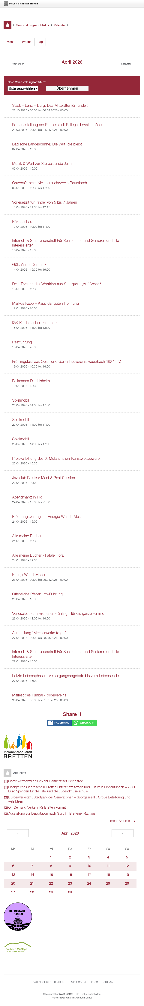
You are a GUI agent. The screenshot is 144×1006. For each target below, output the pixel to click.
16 (70, 875)
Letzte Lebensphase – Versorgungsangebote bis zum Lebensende (65, 676)
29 (51, 892)
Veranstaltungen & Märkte (32, 25)
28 (32, 892)
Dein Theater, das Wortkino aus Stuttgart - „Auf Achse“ (56, 284)
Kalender (59, 25)
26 (127, 883)
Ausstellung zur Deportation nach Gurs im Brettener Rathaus (52, 813)
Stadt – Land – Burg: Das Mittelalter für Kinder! (50, 105)
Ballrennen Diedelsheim (31, 381)
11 (108, 866)
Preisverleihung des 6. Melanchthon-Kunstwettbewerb (56, 458)
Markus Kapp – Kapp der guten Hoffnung (45, 303)
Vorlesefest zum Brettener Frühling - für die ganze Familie (58, 614)
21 (32, 883)
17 (89, 875)
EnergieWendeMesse (29, 575)
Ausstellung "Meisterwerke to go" (39, 633)
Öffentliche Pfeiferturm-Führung (37, 594)
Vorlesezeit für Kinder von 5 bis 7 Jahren (44, 202)
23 (70, 883)
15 (51, 875)
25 (108, 883)
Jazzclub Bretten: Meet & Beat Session (43, 478)
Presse (94, 982)
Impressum (78, 982)
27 (13, 892)
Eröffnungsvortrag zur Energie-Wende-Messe (48, 517)
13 (13, 875)
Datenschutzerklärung (49, 982)
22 (51, 883)
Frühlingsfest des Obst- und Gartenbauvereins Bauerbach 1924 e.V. (66, 362)
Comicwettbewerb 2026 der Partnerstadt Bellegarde (45, 781)
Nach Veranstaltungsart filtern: (27, 82)
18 (108, 875)
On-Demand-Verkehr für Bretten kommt (37, 807)
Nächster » (127, 64)
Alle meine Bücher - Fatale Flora (38, 555)
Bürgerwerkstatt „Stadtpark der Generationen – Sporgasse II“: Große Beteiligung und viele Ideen (69, 799)
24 (89, 883)
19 (127, 875)
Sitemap (109, 982)
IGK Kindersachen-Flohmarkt (35, 323)
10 (89, 866)
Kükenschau (22, 222)
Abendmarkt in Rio (27, 497)
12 (127, 866)
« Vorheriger (17, 64)
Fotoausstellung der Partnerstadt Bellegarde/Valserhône (57, 125)
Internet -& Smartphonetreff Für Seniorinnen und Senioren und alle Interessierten (65, 243)
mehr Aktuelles (121, 821)
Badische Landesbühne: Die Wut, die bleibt (47, 144)
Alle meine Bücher (26, 536)
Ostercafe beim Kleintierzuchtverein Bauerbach (49, 183)
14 (32, 875)
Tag (40, 42)
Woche (27, 42)
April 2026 (70, 833)
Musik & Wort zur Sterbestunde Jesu (42, 164)
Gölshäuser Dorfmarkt (30, 265)
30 (70, 892)
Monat (12, 41)
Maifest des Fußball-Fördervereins (39, 695)
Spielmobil (20, 400)
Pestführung (22, 342)
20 (13, 883)
